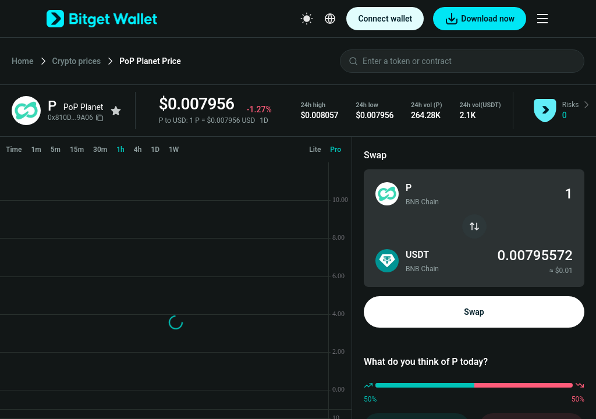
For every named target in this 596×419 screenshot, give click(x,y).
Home (23, 61)
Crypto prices (76, 61)
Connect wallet (385, 18)
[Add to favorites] (115, 110)
